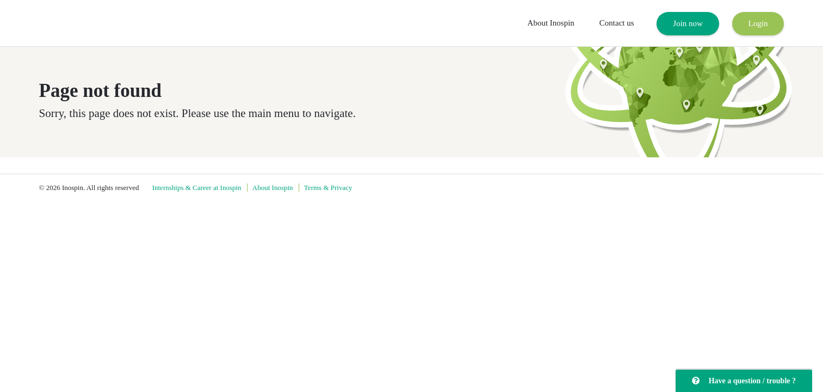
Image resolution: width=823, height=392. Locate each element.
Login (758, 23)
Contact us (616, 23)
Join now (688, 23)
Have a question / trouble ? (744, 381)
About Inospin (551, 23)
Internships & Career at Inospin (197, 187)
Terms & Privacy (328, 187)
